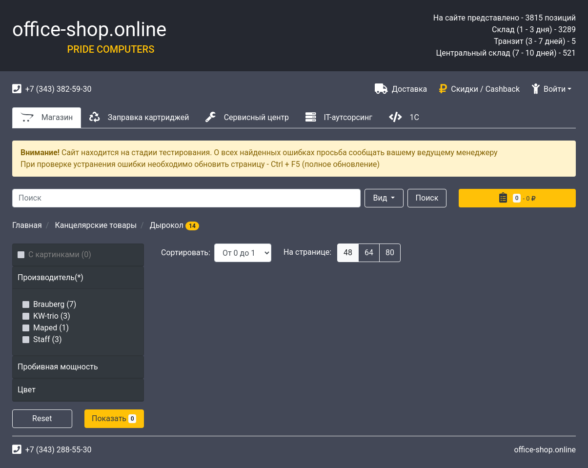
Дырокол (174, 225)
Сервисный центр (247, 117)
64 (369, 252)
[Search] (186, 198)
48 (348, 252)
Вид (381, 198)
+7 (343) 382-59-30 (51, 88)
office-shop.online (89, 29)
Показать (114, 418)
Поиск (427, 198)
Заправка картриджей (139, 117)
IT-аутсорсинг (338, 117)
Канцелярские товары (96, 225)
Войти (549, 89)
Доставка (401, 88)
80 (389, 252)
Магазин (46, 117)
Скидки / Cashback (479, 88)
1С (404, 117)
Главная (27, 225)
